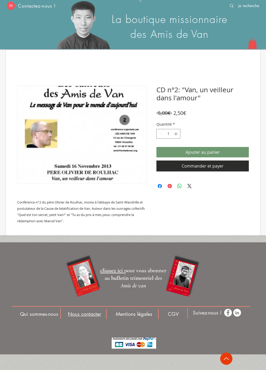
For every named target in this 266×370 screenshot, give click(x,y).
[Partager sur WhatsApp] (179, 186)
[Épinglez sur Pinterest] (170, 186)
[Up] (226, 359)
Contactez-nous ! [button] (36, 6)
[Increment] (176, 133)
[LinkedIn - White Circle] (237, 313)
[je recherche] (249, 5)
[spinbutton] (168, 133)
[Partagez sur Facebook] (160, 186)
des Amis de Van (169, 34)
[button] (10, 5)
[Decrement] (160, 133)
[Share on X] (189, 186)
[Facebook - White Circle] (228, 313)
